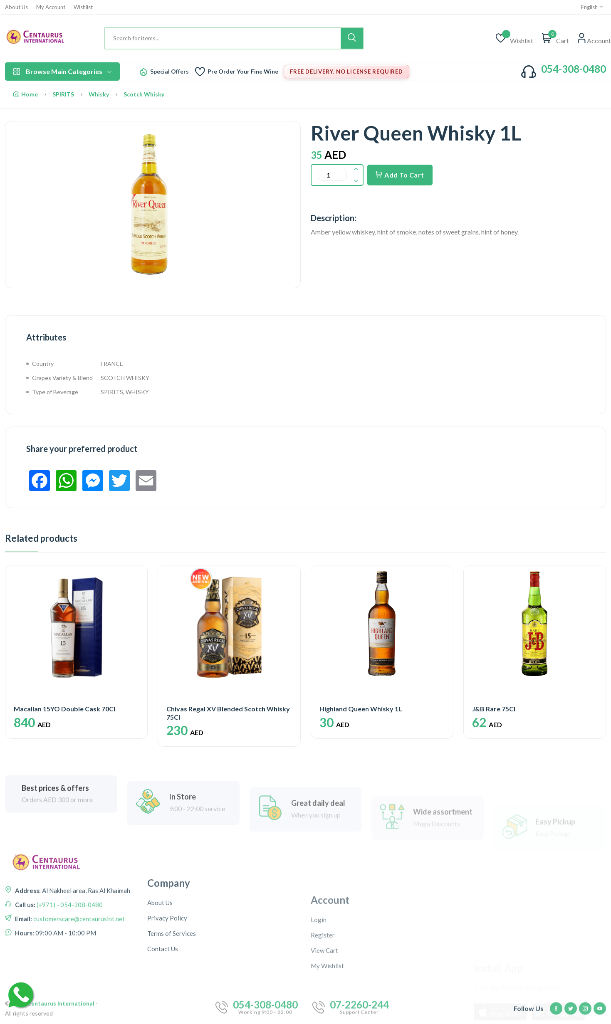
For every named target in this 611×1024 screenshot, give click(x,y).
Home (25, 94)
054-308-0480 (573, 69)
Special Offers (169, 71)
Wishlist (83, 7)
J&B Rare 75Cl (493, 709)
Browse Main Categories (62, 71)
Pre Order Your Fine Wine (243, 71)
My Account (50, 7)
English (592, 7)
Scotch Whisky (144, 94)
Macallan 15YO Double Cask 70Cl (64, 709)
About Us (16, 7)
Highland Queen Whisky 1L (360, 709)
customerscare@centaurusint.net (78, 982)
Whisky (99, 94)
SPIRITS (63, 94)
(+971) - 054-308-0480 (69, 968)
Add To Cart (400, 175)
